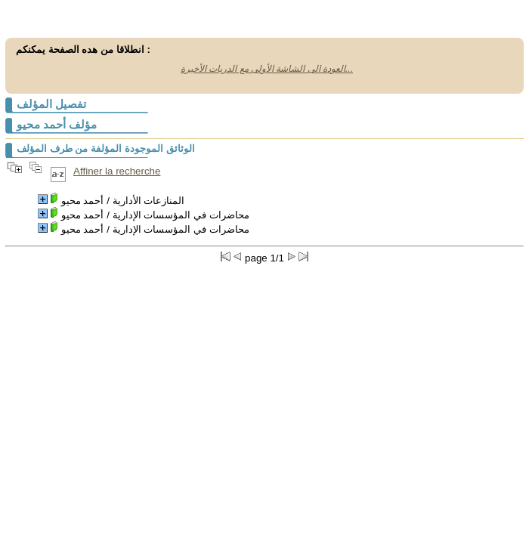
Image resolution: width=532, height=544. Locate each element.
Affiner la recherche (116, 171)
